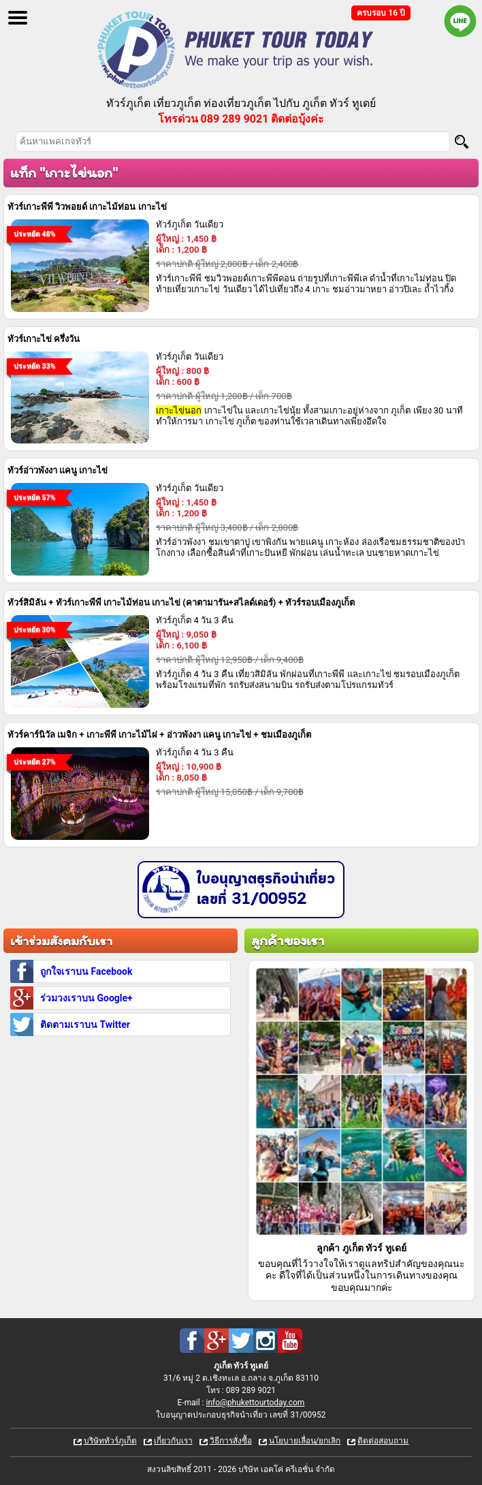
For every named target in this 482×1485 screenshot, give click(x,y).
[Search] (461, 142)
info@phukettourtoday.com (255, 1402)
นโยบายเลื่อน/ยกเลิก (305, 1440)
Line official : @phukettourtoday (460, 21)
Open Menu (18, 18)
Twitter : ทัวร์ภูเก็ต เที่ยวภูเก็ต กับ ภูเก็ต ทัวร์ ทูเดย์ (241, 1340)
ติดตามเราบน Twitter (85, 1024)
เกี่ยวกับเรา (173, 1440)
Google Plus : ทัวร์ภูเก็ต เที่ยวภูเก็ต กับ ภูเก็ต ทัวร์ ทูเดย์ (216, 1340)
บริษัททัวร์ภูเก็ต (110, 1440)
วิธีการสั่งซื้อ (231, 1440)
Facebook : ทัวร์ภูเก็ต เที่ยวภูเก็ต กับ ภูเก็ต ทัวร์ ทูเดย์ (192, 1340)
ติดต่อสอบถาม (382, 1440)
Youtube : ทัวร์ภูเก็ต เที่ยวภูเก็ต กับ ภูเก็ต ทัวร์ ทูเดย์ (290, 1340)
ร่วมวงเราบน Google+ (86, 997)
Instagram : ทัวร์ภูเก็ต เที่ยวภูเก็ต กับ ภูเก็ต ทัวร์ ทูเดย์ (265, 1340)
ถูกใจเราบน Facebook (86, 971)
